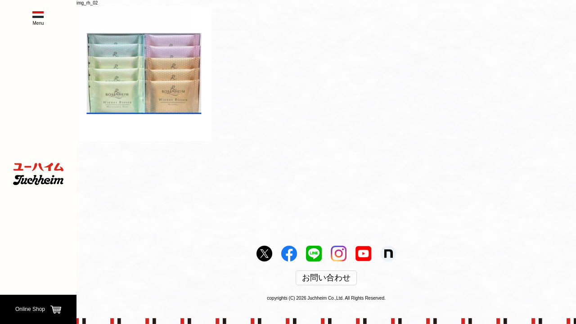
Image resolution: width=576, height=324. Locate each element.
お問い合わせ (326, 278)
